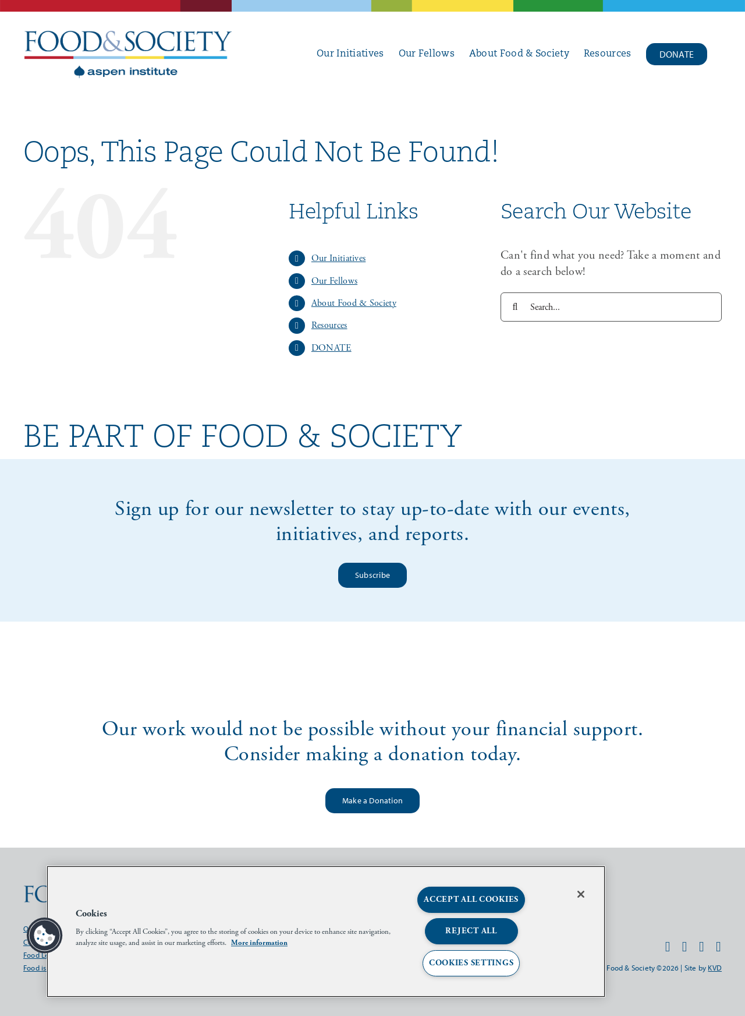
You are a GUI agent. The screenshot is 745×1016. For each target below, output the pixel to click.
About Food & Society (353, 303)
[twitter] (701, 947)
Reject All (470, 931)
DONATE (331, 348)
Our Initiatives (338, 258)
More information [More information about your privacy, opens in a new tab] (259, 943)
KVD (715, 967)
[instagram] (684, 947)
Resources (329, 325)
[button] (44, 935)
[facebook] (667, 947)
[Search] (515, 307)
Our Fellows (334, 281)
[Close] (581, 894)
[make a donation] (372, 800)
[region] (326, 931)
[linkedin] (718, 947)
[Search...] (611, 307)
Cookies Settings (471, 963)
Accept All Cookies (471, 899)
